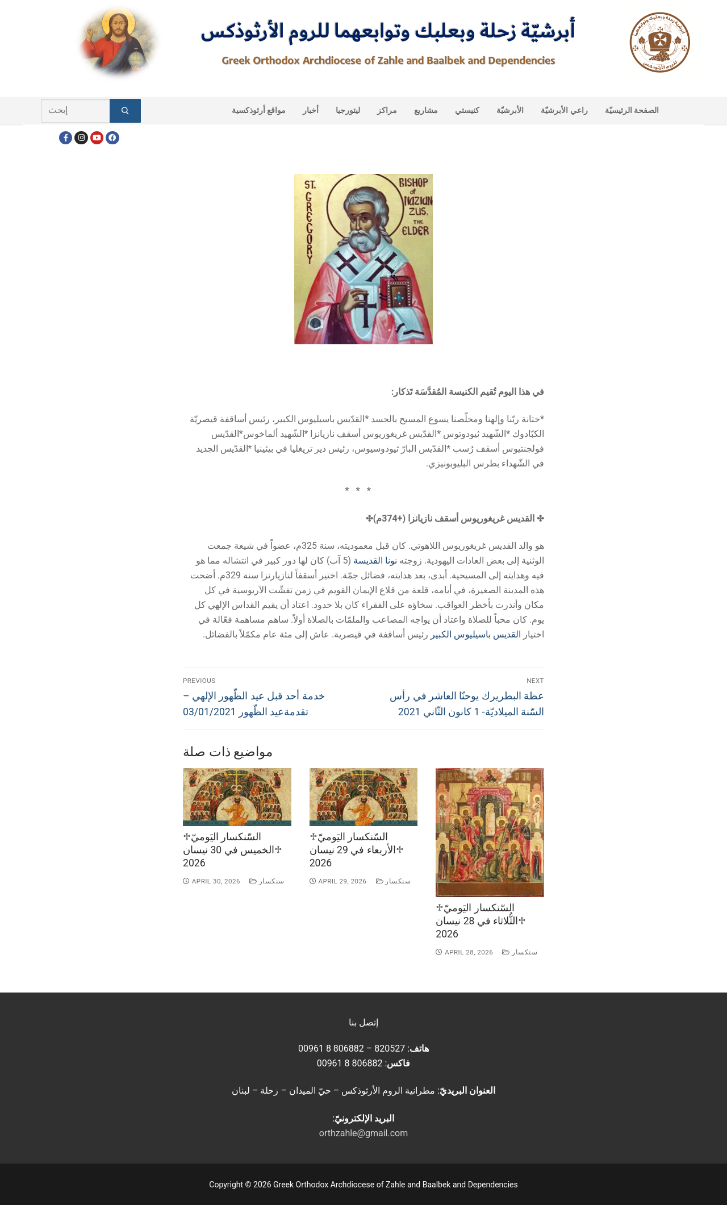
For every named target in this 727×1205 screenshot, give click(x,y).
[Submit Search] (125, 111)
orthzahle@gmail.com (363, 1133)
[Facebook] (65, 137)
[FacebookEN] (112, 137)
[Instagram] (80, 137)
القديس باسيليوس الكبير (476, 634)
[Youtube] (96, 137)
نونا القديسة (375, 560)
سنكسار (267, 881)
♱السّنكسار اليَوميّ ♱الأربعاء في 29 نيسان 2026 (357, 850)
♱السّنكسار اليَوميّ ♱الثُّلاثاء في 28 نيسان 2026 (481, 921)
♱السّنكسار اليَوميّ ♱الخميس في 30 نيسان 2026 (232, 850)
